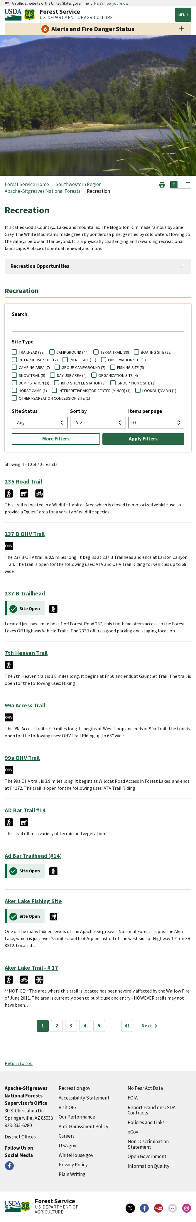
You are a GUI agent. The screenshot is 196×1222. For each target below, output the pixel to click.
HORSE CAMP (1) (33, 390)
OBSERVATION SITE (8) (127, 359)
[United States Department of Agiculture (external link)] (14, 15)
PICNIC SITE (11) (83, 359)
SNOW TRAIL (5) (32, 375)
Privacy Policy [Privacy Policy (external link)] (73, 1164)
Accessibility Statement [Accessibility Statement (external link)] (84, 1098)
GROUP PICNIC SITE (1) (136, 383)
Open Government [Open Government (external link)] (147, 1156)
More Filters (56, 438)
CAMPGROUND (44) (72, 352)
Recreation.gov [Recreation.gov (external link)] (74, 1088)
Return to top (19, 1063)
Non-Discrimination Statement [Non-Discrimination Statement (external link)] (148, 1144)
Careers (67, 1136)
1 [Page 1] (42, 1025)
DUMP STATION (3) (34, 383)
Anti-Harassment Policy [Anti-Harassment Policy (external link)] (83, 1126)
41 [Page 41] (127, 1025)
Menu (183, 14)
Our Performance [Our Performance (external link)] (77, 1117)
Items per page (145, 411)
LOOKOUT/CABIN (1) (159, 390)
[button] (161, 184)
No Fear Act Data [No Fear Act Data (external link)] (145, 1088)
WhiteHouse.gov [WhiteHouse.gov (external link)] (76, 1155)
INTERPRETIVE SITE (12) (38, 359)
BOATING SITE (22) (156, 352)
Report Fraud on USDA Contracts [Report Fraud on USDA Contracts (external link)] (151, 1110)
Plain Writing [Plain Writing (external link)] (72, 1174)
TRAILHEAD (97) (32, 352)
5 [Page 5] (99, 1025)
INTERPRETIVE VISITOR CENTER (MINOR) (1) (95, 390)
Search (19, 314)
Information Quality (148, 1166)
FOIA (133, 1098)
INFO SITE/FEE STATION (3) (83, 383)
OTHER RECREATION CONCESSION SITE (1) (54, 398)
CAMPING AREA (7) (34, 367)
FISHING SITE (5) (130, 367)
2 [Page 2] (56, 1025)
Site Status (25, 411)
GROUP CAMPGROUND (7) (83, 367)
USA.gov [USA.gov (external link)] (67, 1145)
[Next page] (150, 1026)
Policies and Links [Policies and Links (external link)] (146, 1122)
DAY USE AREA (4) (72, 375)
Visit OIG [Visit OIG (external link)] (67, 1107)
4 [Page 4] (85, 1025)
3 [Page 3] (71, 1025)
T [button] (174, 185)
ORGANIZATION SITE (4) (118, 375)
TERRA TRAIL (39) (114, 352)
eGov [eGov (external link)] (133, 1132)
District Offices (20, 1137)
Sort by (78, 411)
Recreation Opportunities (40, 266)
